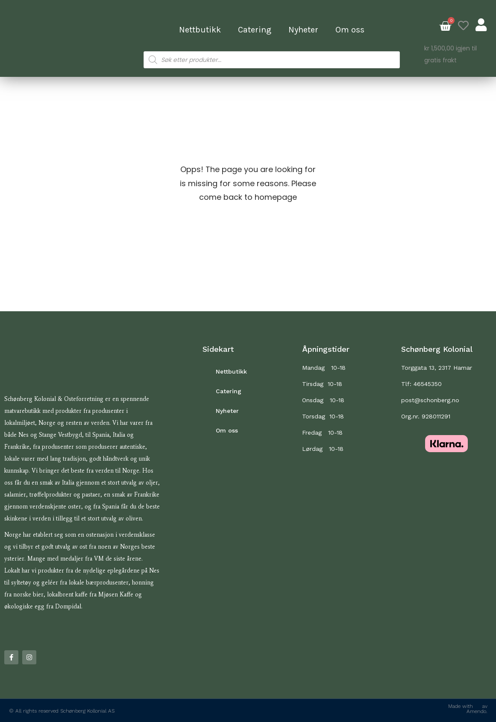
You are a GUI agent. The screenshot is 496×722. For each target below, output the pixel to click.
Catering (254, 30)
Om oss (349, 30)
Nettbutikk (200, 30)
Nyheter (303, 30)
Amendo (476, 711)
